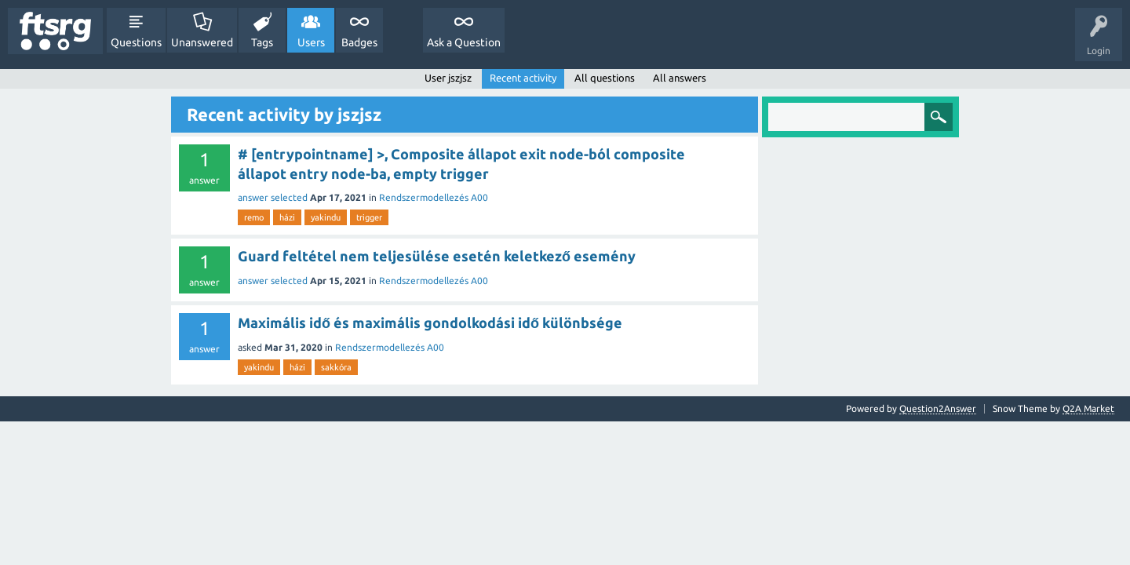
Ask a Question (464, 42)
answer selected (273, 197)
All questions (604, 77)
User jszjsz (448, 77)
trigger (369, 217)
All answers (679, 77)
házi (287, 217)
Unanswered (202, 42)
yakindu (326, 217)
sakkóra (336, 367)
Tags (262, 42)
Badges (359, 42)
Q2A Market (1088, 408)
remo (254, 217)
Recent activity (523, 77)
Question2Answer (937, 408)
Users (311, 42)
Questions (136, 42)
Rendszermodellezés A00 (433, 197)
